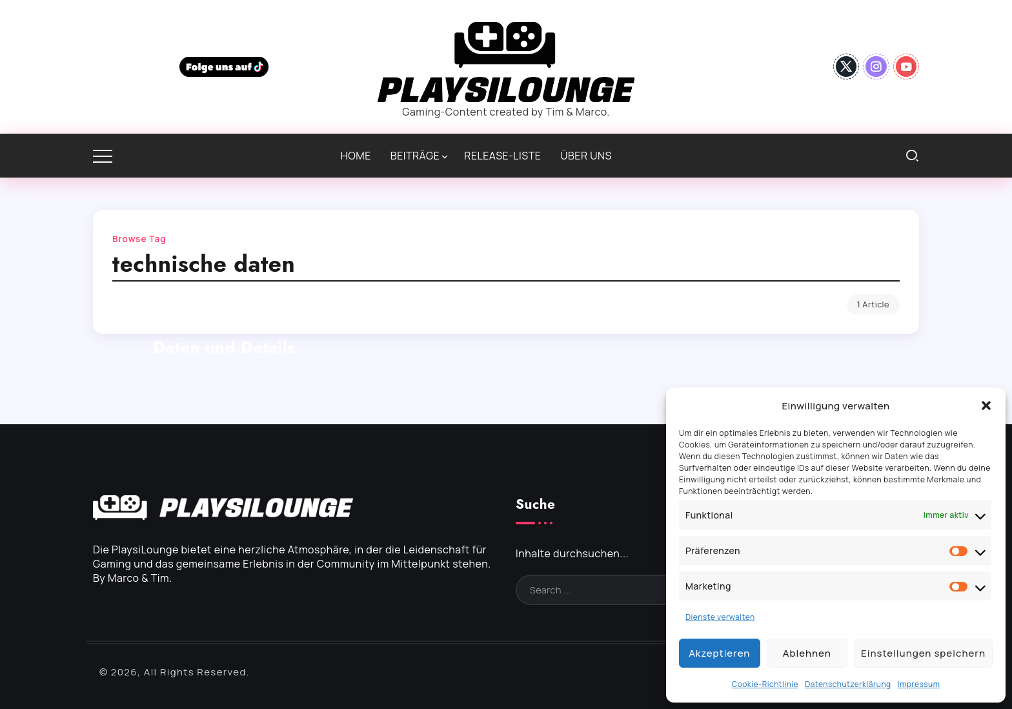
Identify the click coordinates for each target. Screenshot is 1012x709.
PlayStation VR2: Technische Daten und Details (224, 336)
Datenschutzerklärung (848, 684)
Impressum (919, 684)
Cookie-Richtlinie (765, 684)
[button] (986, 405)
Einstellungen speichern (923, 653)
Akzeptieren (719, 653)
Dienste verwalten (720, 616)
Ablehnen (807, 653)
